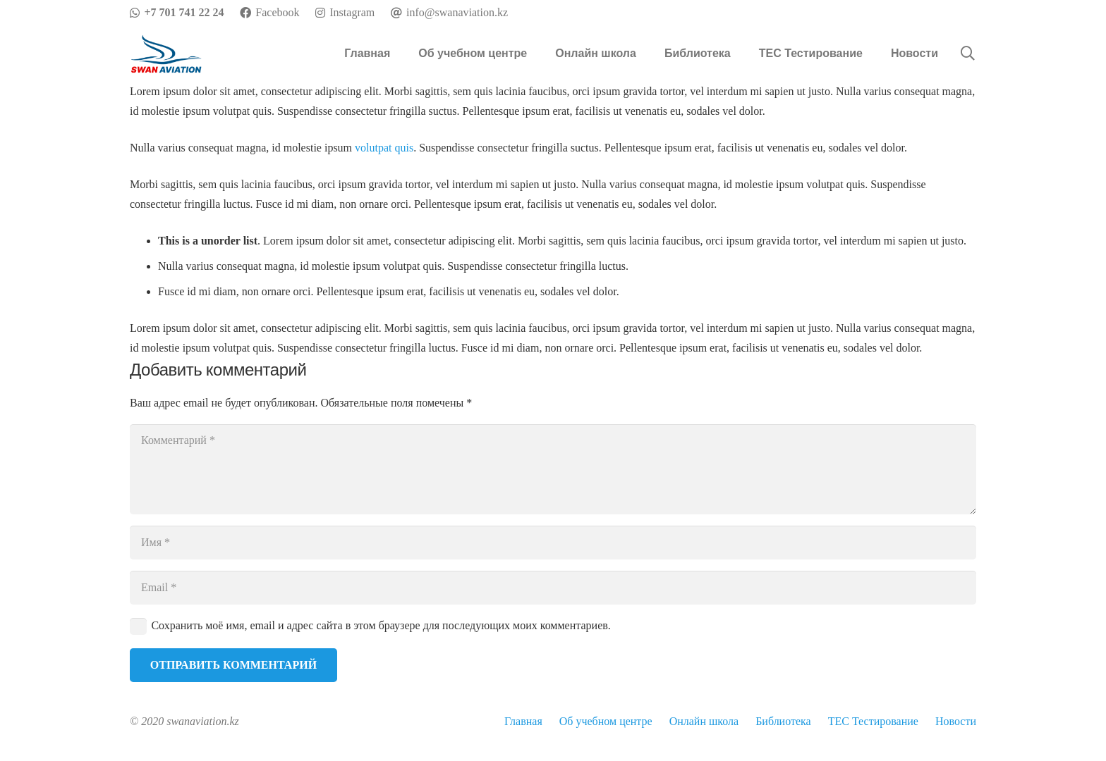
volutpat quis (384, 148)
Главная (523, 721)
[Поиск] (967, 54)
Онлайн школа (704, 721)
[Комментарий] (553, 469)
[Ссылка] (166, 54)
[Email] (553, 588)
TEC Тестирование (873, 721)
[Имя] (553, 542)
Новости (955, 721)
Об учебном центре (605, 721)
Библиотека (783, 721)
